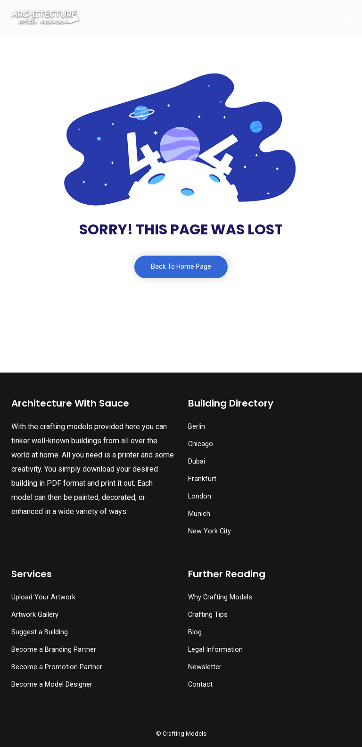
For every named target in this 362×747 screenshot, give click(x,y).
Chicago (200, 444)
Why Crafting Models (220, 597)
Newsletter (205, 667)
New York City (209, 531)
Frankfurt (202, 479)
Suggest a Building (39, 632)
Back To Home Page (181, 267)
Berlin (196, 427)
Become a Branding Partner (53, 650)
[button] (29, 721)
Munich (199, 514)
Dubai (196, 461)
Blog (195, 632)
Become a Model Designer (51, 685)
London (199, 496)
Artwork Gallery (34, 615)
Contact (200, 685)
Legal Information (215, 650)
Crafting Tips (208, 615)
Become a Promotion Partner (56, 667)
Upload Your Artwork (43, 597)
